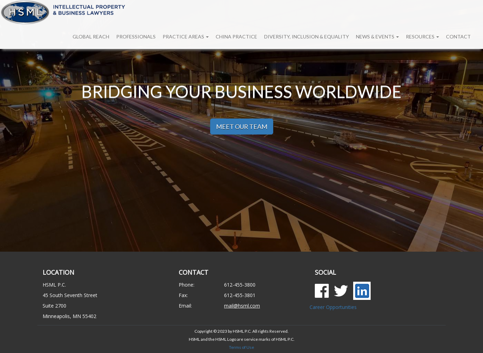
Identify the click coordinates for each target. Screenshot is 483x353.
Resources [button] (422, 36)
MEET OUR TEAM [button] (241, 126)
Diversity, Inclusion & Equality (306, 36)
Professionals (136, 36)
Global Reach (91, 36)
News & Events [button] (377, 36)
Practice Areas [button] (186, 36)
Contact (458, 36)
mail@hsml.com (242, 305)
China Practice (236, 36)
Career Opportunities (333, 307)
